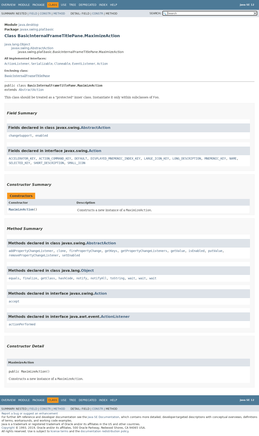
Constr (45, 13)
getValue (178, 251)
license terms (59, 431)
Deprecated (87, 4)
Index (103, 4)
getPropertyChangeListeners (144, 251)
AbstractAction (31, 89)
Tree (72, 4)
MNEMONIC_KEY (215, 158)
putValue (215, 251)
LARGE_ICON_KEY (156, 158)
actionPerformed (22, 324)
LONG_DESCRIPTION (186, 158)
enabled (41, 135)
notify (81, 278)
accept (14, 301)
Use (64, 4)
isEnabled (196, 251)
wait (131, 278)
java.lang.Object (17, 44)
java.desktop (28, 24)
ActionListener (16, 63)
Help (113, 4)
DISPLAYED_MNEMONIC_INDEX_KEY (115, 158)
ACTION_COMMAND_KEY (55, 158)
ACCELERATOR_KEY (22, 158)
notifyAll (99, 278)
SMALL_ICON (76, 163)
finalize (30, 278)
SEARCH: (155, 13)
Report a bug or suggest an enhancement (30, 413)
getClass (48, 278)
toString (117, 278)
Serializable (42, 63)
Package (38, 4)
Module (24, 4)
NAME (233, 158)
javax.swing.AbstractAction (32, 48)
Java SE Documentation (103, 417)
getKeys (111, 251)
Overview (8, 4)
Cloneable (62, 63)
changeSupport (20, 135)
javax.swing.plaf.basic (37, 29)
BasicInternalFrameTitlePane (27, 76)
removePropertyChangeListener (34, 255)
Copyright (8, 427)
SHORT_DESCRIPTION (49, 163)
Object (87, 270)
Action (102, 63)
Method (59, 13)
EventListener (83, 63)
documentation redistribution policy (104, 431)
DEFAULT (81, 158)
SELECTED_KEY (19, 163)
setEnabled (71, 255)
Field (33, 13)
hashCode (66, 278)
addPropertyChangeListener (31, 251)
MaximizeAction (21, 209)
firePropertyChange (85, 251)
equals (14, 278)
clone (61, 251)
